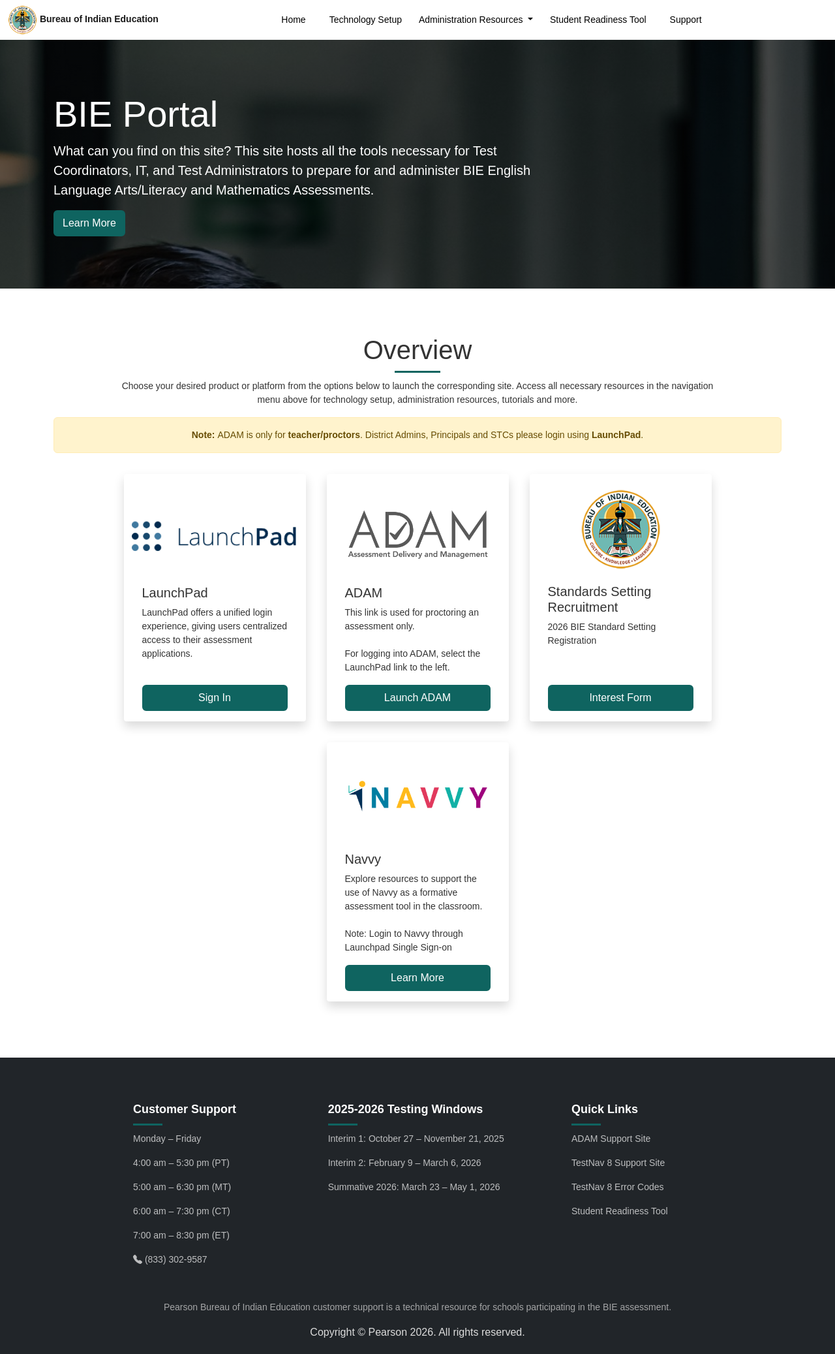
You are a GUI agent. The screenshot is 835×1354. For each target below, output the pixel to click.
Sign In (214, 697)
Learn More (89, 222)
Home (293, 19)
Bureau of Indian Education (83, 20)
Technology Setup (365, 19)
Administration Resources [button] (472, 19)
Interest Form (620, 697)
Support (686, 19)
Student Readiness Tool (598, 19)
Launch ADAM (417, 697)
